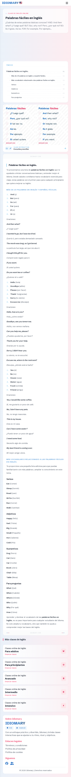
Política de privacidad (15, 749)
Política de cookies (14, 752)
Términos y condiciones (16, 745)
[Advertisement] (35, 47)
